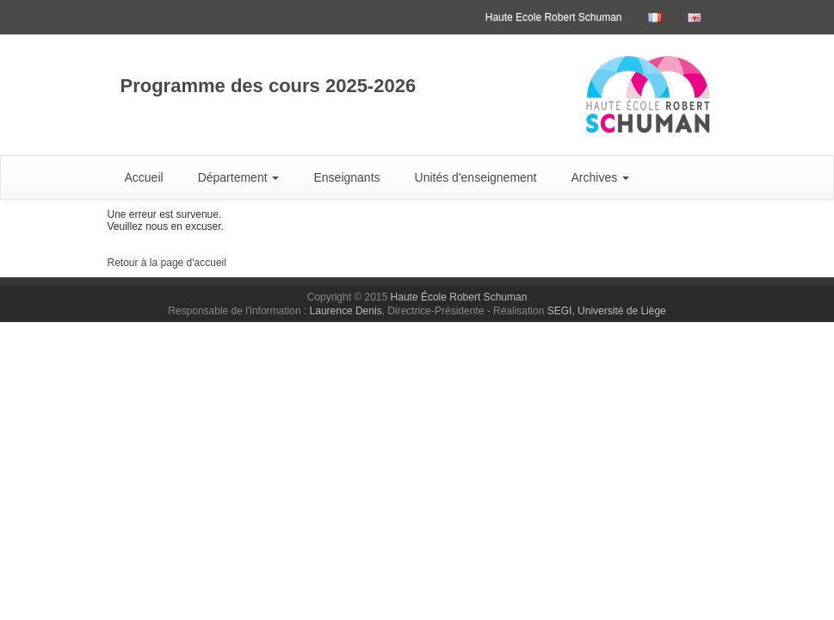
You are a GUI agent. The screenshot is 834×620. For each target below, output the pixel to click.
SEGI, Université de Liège (606, 311)
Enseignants (346, 177)
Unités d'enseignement (476, 177)
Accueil (144, 177)
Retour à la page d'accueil (167, 263)
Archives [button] (600, 177)
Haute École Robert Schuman (459, 297)
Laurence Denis (346, 311)
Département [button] (239, 177)
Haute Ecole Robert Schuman (553, 17)
